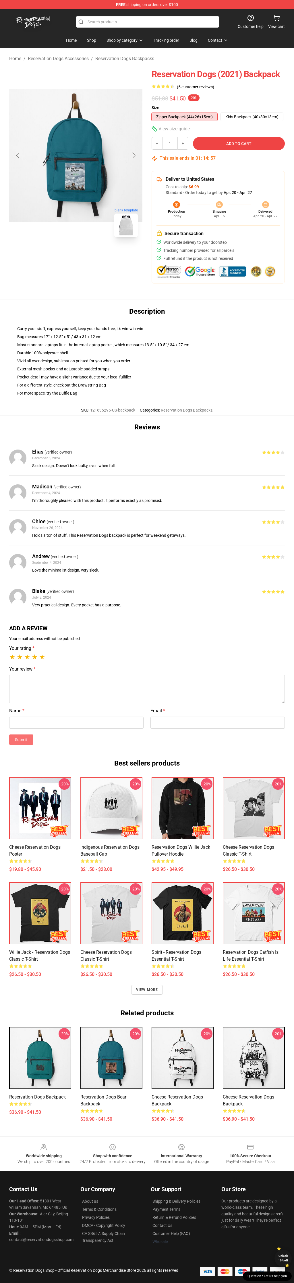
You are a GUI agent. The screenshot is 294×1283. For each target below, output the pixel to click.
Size (155, 107)
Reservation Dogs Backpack (37, 1097)
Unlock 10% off (283, 1258)
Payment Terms (166, 1209)
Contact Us (162, 1225)
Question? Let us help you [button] (267, 1276)
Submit (21, 739)
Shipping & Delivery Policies (176, 1201)
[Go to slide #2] (91, 254)
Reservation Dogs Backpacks (124, 58)
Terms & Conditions (99, 1209)
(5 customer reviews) (195, 87)
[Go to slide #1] (61, 254)
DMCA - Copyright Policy (103, 1225)
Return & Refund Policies (174, 1217)
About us (90, 1201)
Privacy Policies (96, 1217)
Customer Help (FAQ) (171, 1233)
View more (147, 990)
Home (15, 58)
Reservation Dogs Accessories (58, 58)
